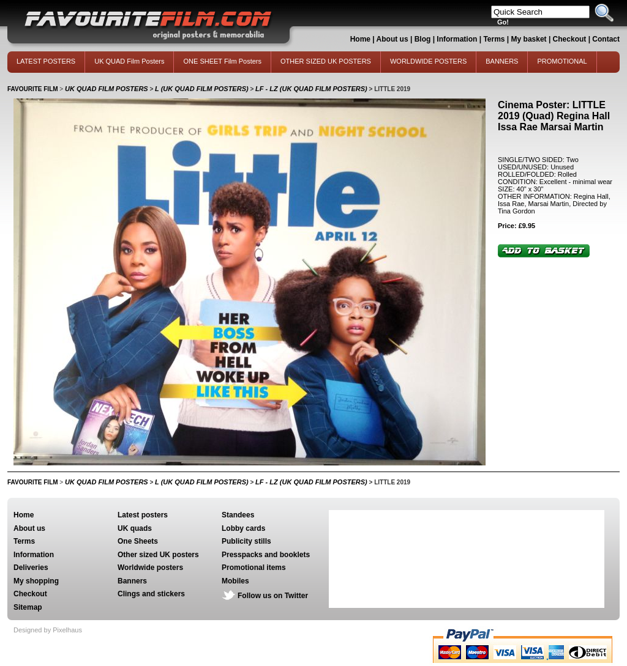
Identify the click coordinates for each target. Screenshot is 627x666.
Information (457, 39)
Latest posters (143, 515)
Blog (423, 39)
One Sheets (138, 541)
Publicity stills (246, 541)
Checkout (570, 39)
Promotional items (254, 567)
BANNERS (502, 61)
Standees (238, 515)
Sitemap (27, 607)
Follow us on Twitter (273, 595)
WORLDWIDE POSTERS (428, 61)
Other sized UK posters (158, 554)
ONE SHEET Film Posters (222, 61)
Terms (494, 39)
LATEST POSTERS (46, 61)
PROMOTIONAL (562, 61)
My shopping (36, 581)
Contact (606, 39)
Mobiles (235, 581)
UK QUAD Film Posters (129, 61)
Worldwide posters (150, 567)
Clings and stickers (151, 594)
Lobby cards (243, 528)
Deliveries (30, 567)
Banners (132, 581)
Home (360, 39)
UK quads (135, 528)
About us (392, 39)
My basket (529, 39)
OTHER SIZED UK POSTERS (325, 61)
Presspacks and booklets (266, 554)
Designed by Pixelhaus (47, 630)
